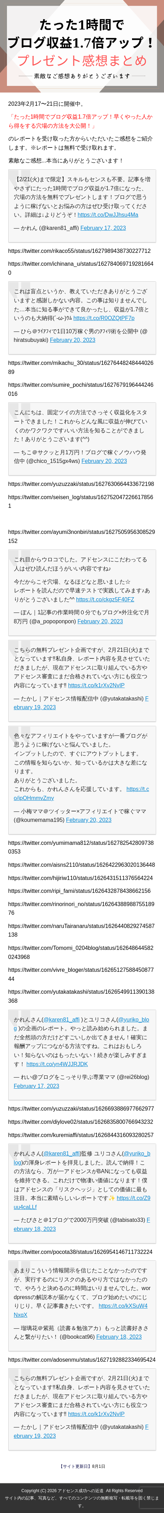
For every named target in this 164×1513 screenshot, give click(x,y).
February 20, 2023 (73, 340)
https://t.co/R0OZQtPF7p (103, 318)
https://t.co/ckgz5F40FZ (105, 599)
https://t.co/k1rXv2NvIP (96, 685)
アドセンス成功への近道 (81, 1490)
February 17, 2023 (103, 228)
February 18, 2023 (119, 1337)
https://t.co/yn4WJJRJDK (57, 1064)
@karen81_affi (61, 1020)
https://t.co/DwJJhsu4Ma (108, 215)
